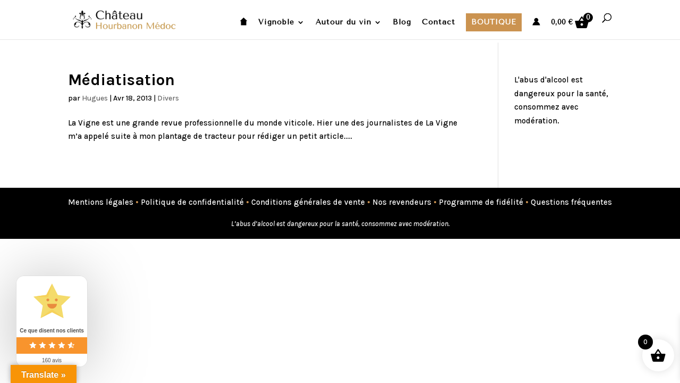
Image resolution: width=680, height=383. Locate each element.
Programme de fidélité (481, 202)
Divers (168, 98)
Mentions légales (100, 202)
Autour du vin (343, 23)
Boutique (493, 22)
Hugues (95, 98)
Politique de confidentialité (192, 202)
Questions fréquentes (571, 202)
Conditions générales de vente (308, 202)
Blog (402, 23)
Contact (438, 23)
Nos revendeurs (401, 202)
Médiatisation (121, 79)
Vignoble (276, 23)
